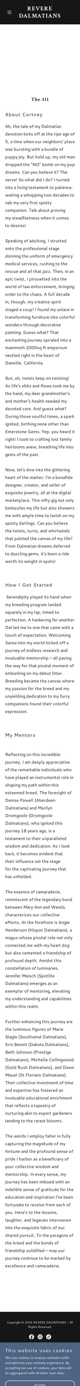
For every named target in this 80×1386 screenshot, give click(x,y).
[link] (40, 16)
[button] (10, 12)
